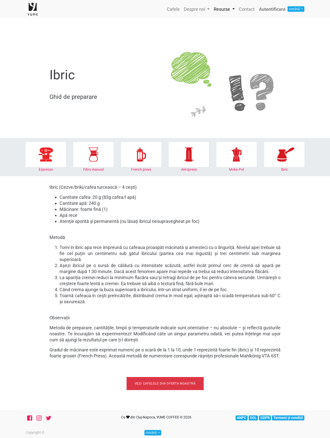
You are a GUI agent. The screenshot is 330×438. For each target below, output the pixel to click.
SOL (253, 418)
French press (141, 169)
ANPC (241, 418)
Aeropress (189, 169)
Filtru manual (93, 169)
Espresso (46, 169)
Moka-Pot (236, 169)
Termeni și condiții (288, 418)
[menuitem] (173, 9)
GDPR (265, 418)
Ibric (284, 169)
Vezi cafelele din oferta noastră (165, 383)
